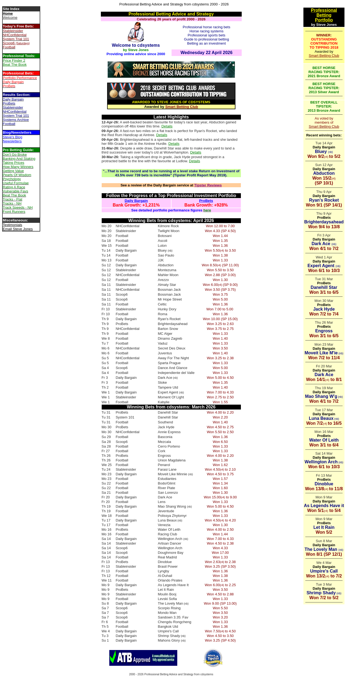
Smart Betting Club (181, 107)
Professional (324, 10)
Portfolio (324, 20)
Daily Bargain (136, 201)
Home (8, 13)
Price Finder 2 (14, 60)
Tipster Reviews (208, 185)
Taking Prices (13, 163)
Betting (323, 15)
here (207, 210)
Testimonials (12, 225)
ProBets (206, 201)
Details (167, 126)
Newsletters (12, 141)
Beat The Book (15, 65)
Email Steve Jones (18, 229)
